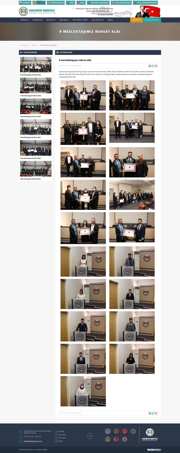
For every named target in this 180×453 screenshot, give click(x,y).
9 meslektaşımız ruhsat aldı (48, 45)
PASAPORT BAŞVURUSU (97, 3)
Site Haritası (60, 438)
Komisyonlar (37, 20)
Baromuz (25, 20)
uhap (70, 3)
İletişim (110, 20)
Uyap (80, 3)
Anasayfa (25, 45)
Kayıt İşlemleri (98, 20)
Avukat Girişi (136, 20)
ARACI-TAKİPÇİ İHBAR (120, 3)
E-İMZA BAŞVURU (55, 3)
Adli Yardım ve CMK (80, 20)
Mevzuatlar (64, 20)
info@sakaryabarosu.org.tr (33, 441)
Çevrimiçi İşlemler (152, 20)
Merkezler (51, 20)
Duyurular (34, 45)
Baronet (24, 3)
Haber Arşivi (60, 434)
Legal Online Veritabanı (145, 3)
